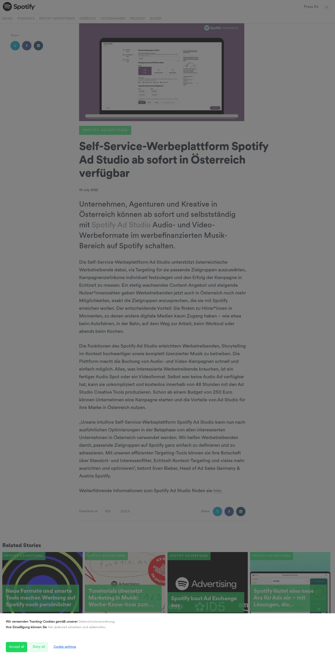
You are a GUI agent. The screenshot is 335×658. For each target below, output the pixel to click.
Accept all (16, 647)
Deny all (39, 647)
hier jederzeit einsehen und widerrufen (76, 627)
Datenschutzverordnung (96, 622)
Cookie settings (65, 647)
